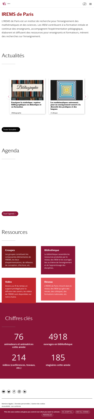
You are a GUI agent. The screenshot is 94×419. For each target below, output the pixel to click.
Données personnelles (22, 404)
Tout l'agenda (8, 214)
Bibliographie (16, 113)
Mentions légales (7, 404)
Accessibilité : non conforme (11, 406)
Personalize (47, 415)
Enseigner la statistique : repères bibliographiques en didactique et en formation (26, 104)
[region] (47, 97)
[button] (8, 96)
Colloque (54, 113)
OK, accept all (67, 412)
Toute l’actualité (9, 129)
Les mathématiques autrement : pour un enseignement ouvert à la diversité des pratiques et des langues (66, 105)
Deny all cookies (82, 412)
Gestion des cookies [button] (38, 404)
